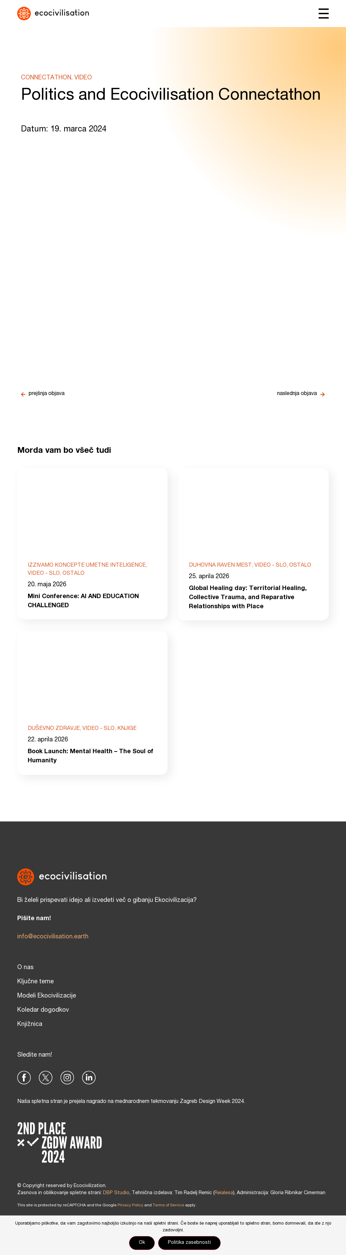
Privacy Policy (130, 1205)
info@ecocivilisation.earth (53, 937)
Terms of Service (168, 1205)
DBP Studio (116, 1193)
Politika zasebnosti (189, 1242)
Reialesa (224, 1193)
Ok (142, 1242)
